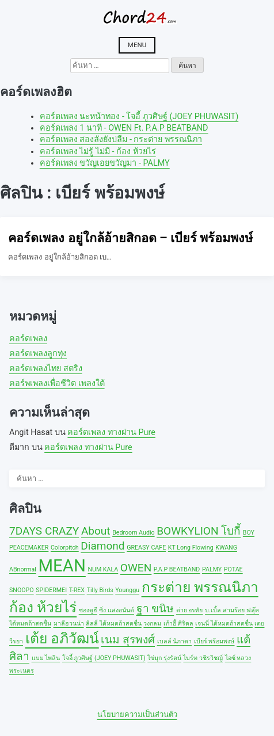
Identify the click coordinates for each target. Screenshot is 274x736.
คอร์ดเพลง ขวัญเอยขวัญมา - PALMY (105, 163)
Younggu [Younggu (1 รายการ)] (127, 590)
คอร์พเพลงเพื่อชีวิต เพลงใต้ (57, 383)
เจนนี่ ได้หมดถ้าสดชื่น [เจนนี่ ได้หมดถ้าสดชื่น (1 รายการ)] (224, 623)
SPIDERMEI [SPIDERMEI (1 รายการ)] (51, 590)
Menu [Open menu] (137, 45)
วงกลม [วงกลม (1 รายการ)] (152, 623)
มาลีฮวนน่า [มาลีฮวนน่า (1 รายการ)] (69, 623)
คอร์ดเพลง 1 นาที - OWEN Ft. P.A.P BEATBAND (124, 128)
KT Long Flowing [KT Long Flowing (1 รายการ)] (191, 547)
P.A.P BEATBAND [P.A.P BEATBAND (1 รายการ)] (177, 569)
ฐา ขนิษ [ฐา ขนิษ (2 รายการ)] (155, 608)
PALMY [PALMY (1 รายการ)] (212, 569)
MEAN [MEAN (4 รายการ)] (61, 565)
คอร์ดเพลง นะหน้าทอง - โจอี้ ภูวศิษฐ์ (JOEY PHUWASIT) (139, 116)
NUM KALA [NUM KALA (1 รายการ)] (102, 569)
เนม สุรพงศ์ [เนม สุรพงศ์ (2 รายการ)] (128, 639)
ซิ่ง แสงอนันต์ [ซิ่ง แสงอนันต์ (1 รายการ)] (116, 610)
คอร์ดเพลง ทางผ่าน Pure (111, 432)
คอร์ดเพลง (28, 339)
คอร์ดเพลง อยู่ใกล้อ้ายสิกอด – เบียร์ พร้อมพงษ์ (130, 238)
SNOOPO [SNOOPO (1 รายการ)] (21, 590)
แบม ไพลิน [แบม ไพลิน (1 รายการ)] (46, 658)
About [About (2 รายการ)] (96, 530)
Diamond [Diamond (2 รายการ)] (102, 545)
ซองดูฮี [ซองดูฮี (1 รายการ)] (88, 610)
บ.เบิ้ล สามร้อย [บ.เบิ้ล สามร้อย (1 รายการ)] (224, 610)
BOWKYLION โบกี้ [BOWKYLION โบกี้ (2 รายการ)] (199, 530)
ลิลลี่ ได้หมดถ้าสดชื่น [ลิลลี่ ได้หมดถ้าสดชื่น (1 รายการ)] (114, 623)
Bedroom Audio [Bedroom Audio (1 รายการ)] (133, 532)
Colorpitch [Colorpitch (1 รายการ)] (65, 547)
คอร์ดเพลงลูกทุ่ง (38, 354)
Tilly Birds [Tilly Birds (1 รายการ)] (100, 590)
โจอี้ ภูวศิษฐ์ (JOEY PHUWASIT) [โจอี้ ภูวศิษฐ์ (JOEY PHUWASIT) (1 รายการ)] (104, 658)
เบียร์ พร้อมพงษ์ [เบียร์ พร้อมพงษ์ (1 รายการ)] (214, 641)
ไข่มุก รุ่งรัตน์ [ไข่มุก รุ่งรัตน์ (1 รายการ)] (164, 658)
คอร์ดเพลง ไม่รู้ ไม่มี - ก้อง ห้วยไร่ (98, 152)
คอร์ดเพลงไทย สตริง (45, 368)
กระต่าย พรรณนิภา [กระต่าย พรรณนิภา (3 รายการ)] (200, 587)
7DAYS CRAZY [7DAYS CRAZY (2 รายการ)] (44, 530)
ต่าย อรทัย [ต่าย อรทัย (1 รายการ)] (189, 610)
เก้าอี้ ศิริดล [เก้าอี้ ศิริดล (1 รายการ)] (178, 623)
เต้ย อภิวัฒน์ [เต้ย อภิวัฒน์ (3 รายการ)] (62, 638)
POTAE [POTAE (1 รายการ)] (233, 569)
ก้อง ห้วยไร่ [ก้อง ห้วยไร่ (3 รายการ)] (43, 607)
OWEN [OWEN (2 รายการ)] (135, 567)
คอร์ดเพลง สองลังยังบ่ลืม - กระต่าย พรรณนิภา (121, 139)
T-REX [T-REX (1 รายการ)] (77, 590)
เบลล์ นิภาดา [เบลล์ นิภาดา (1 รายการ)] (174, 641)
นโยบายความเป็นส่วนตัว (137, 714)
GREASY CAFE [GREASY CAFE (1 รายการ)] (146, 547)
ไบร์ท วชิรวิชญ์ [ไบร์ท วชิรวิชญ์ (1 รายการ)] (203, 658)
